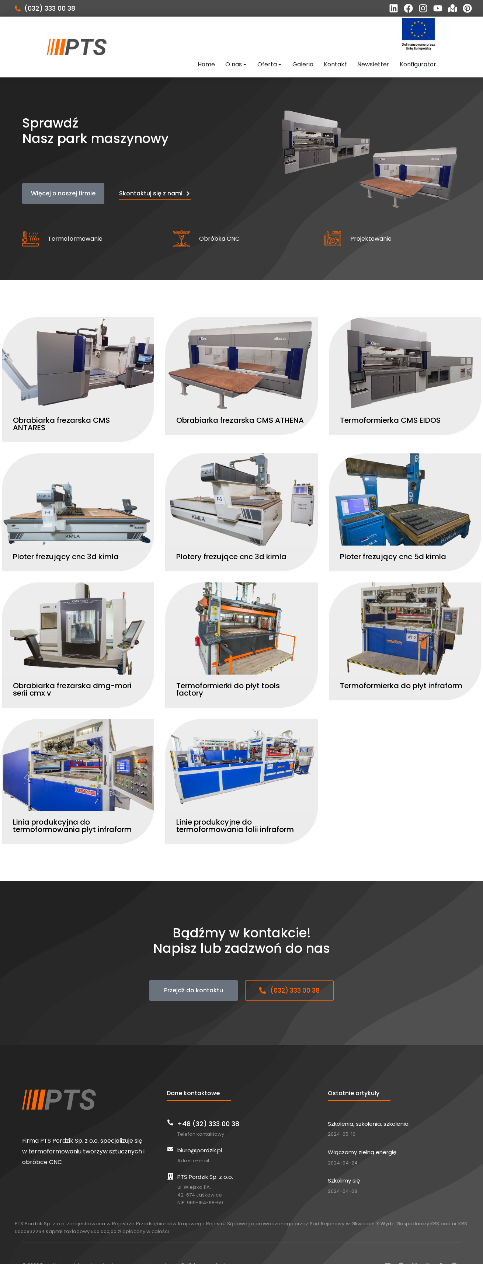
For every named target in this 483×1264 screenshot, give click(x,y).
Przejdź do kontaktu (193, 974)
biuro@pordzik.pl (199, 1134)
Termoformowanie (75, 222)
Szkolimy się (344, 1164)
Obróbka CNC (219, 222)
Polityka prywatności (205, 1248)
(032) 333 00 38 (49, 8)
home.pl (156, 1248)
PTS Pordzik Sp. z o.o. (205, 1160)
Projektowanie (371, 222)
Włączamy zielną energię (362, 1136)
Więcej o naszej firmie (63, 177)
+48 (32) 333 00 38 (208, 1107)
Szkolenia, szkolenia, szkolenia (368, 1107)
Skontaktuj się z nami (155, 177)
